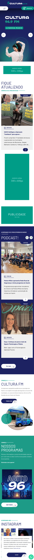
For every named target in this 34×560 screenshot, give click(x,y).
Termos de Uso (16, 548)
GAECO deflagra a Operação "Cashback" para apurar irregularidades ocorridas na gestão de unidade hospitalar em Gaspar (17, 133)
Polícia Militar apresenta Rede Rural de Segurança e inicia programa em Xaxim (17, 213)
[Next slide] (30, 35)
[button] (27, 8)
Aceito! (21, 555)
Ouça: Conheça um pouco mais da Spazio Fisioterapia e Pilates (15, 274)
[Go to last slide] (3, 35)
